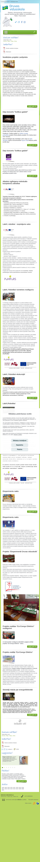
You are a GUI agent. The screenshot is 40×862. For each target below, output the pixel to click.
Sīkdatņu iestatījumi (19, 440)
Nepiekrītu (19, 445)
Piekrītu (19, 449)
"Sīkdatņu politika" (17, 434)
